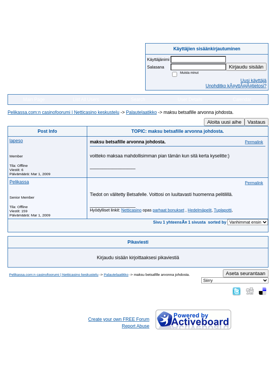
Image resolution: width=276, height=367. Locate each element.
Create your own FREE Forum (118, 319)
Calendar (242, 99)
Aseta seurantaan (245, 273)
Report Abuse (135, 326)
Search (138, 99)
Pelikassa (19, 182)
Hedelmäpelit (200, 210)
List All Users (86, 99)
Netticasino (131, 210)
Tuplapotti (223, 210)
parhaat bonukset (168, 210)
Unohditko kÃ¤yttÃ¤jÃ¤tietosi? (236, 86)
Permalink (254, 142)
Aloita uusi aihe (224, 122)
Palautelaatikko (141, 112)
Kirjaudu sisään (246, 67)
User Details (189, 99)
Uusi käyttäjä (253, 80)
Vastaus (256, 122)
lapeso (16, 140)
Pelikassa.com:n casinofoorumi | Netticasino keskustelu (63, 112)
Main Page (34, 99)
